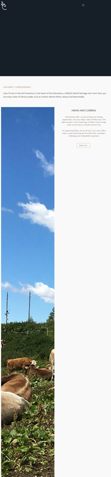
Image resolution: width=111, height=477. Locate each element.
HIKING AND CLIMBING (85, 110)
